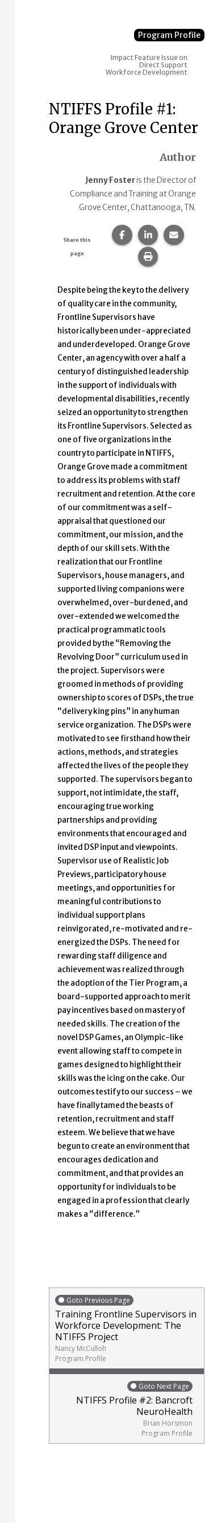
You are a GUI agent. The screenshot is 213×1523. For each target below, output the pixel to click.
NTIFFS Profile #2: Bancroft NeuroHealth (124, 1409)
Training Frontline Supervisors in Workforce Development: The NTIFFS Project (126, 1328)
